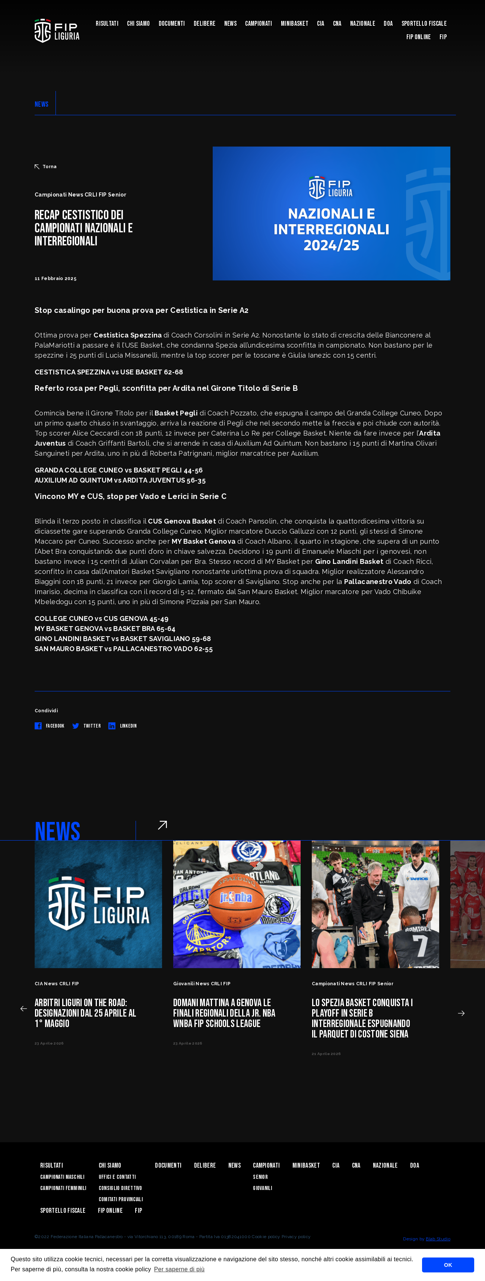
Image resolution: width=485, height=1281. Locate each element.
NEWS (41, 104)
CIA (320, 24)
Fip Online (418, 37)
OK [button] (448, 1265)
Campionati (258, 24)
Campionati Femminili (63, 1188)
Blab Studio (438, 1238)
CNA (337, 24)
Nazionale (362, 24)
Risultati (107, 24)
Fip (443, 37)
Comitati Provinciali (121, 1199)
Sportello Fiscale (424, 24)
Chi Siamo (138, 24)
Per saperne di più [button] (179, 1269)
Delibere (205, 24)
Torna (46, 166)
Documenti (172, 24)
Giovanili (262, 1188)
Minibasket (294, 24)
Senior (260, 1177)
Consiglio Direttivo (120, 1188)
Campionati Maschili (62, 1177)
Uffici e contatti (117, 1177)
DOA (388, 24)
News (230, 24)
